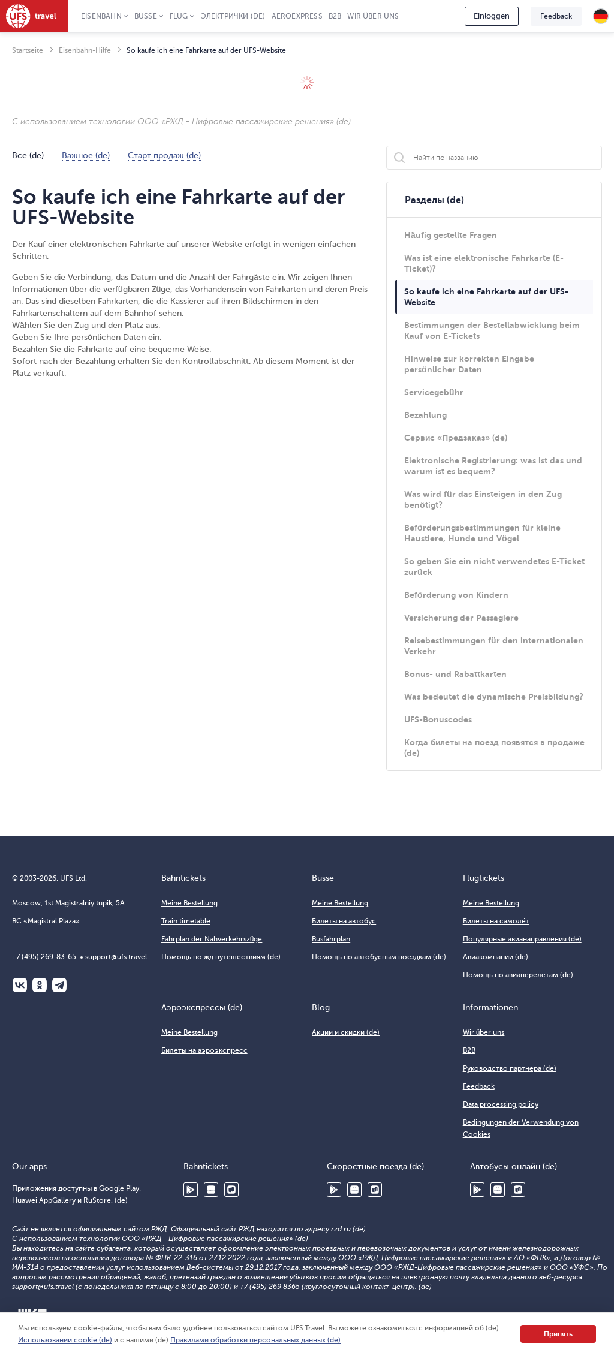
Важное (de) (86, 156)
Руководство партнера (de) (509, 1068)
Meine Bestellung (189, 903)
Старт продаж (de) (164, 156)
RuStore (231, 1189)
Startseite (27, 50)
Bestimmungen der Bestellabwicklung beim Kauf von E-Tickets (492, 330)
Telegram (59, 985)
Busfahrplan (331, 939)
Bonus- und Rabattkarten (455, 674)
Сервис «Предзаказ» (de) (455, 437)
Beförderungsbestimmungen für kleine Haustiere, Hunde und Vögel (482, 533)
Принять (558, 1334)
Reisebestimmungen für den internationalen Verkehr (493, 646)
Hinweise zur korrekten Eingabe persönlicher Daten (469, 364)
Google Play (190, 1189)
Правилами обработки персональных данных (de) (255, 1340)
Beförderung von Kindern (456, 595)
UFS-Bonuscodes (438, 719)
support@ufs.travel (116, 957)
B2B (335, 16)
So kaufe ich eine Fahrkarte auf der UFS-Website (486, 297)
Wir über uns (373, 16)
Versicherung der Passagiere (461, 617)
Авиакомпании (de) (495, 957)
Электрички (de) (233, 16)
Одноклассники (39, 985)
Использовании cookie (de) (65, 1340)
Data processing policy (500, 1104)
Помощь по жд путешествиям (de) (221, 957)
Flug (179, 16)
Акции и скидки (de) (346, 1032)
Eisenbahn (101, 16)
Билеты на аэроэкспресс (204, 1050)
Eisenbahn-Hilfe (85, 50)
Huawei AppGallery (211, 1189)
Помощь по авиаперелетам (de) (518, 975)
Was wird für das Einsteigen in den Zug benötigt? (483, 499)
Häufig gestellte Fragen (450, 235)
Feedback (556, 16)
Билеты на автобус (344, 921)
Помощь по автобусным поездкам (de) (379, 957)
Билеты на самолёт (496, 921)
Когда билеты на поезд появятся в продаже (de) (494, 747)
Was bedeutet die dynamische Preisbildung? (493, 696)
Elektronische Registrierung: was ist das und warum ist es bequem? (493, 466)
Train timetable (185, 921)
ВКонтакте (20, 985)
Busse (145, 16)
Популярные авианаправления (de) (522, 939)
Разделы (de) (434, 200)
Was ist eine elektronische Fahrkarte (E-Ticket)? (484, 263)
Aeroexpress (297, 16)
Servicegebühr (433, 392)
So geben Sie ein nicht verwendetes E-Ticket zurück (494, 566)
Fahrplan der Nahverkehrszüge (212, 939)
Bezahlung (425, 415)
